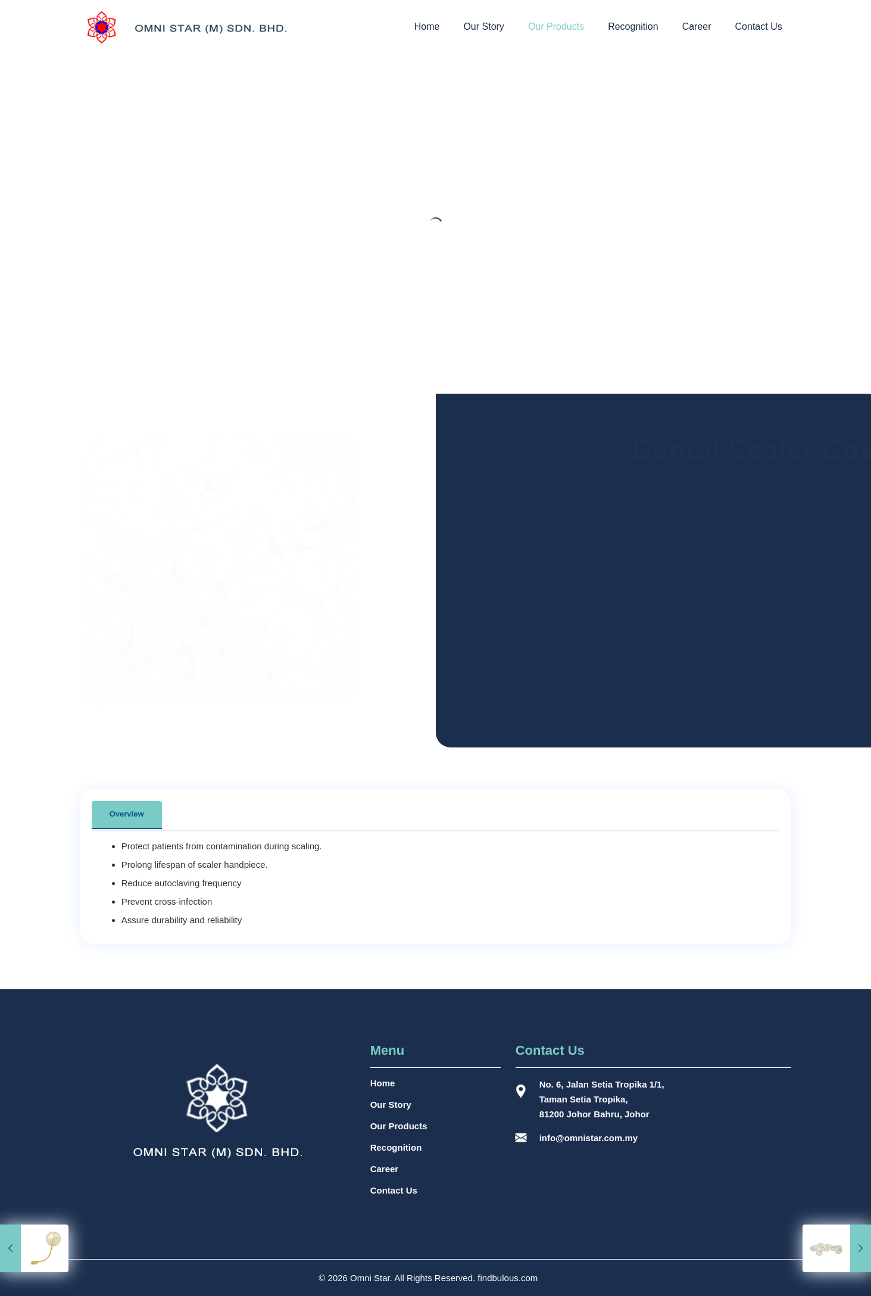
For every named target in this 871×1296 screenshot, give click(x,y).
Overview (127, 813)
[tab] (127, 814)
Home (382, 1083)
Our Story (390, 1104)
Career (384, 1169)
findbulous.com (507, 1278)
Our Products (398, 1126)
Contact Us (393, 1190)
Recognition (396, 1147)
